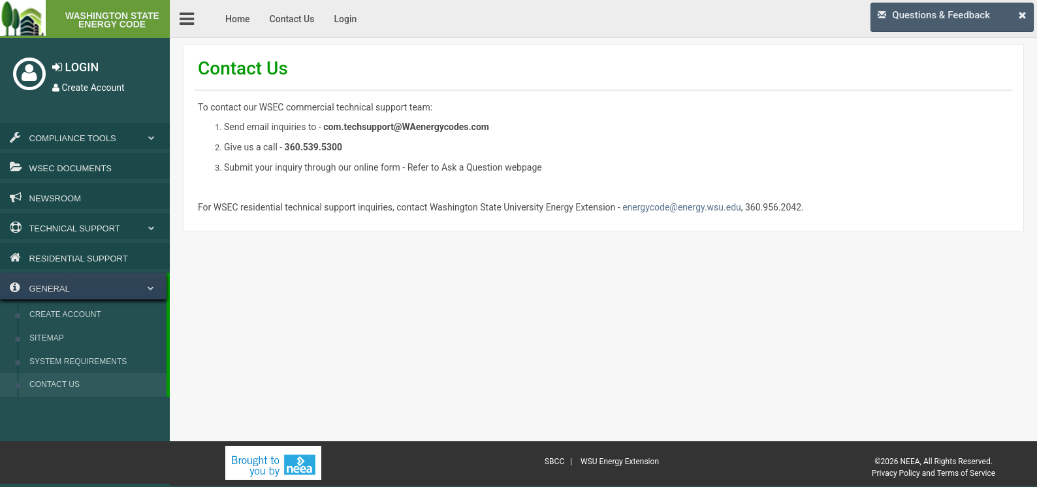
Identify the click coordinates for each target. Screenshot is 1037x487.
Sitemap (46, 338)
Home (237, 19)
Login (345, 19)
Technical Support (85, 227)
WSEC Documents (61, 167)
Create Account (88, 87)
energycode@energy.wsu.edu (681, 207)
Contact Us (54, 384)
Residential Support (69, 257)
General (82, 288)
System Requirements (78, 361)
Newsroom (45, 197)
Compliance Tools (85, 137)
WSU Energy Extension (620, 461)
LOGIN (75, 67)
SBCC (554, 461)
